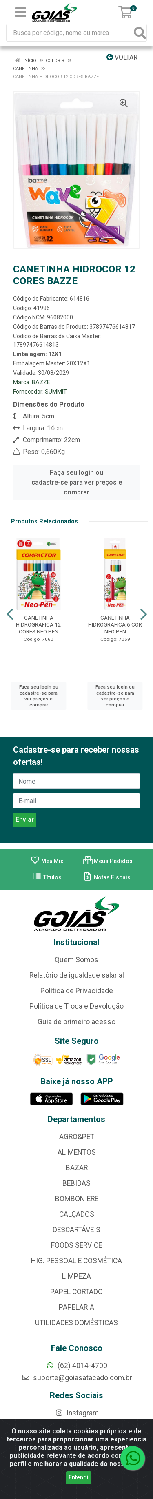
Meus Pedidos (108, 861)
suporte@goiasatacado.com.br (76, 1378)
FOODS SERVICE (76, 1245)
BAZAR (77, 1168)
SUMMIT (56, 391)
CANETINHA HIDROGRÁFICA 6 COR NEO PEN (115, 624)
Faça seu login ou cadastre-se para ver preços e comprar (76, 482)
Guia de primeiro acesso (76, 1022)
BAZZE (41, 382)
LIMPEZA (76, 1276)
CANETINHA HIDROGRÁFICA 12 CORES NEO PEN (38, 624)
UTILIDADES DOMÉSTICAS (76, 1323)
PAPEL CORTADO (76, 1292)
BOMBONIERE (76, 1199)
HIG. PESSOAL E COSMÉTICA (76, 1261)
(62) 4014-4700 (76, 1366)
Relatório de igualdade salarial (76, 975)
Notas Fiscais (107, 877)
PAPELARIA (76, 1307)
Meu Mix (46, 861)
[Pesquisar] (140, 32)
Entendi (79, 1477)
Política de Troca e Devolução (76, 1006)
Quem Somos (76, 960)
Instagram (77, 1413)
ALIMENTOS (77, 1152)
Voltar (121, 57)
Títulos (47, 877)
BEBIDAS (76, 1183)
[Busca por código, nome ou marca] (70, 32)
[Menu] (20, 12)
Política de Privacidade (76, 991)
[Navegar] (10, 614)
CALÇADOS (76, 1214)
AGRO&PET (76, 1137)
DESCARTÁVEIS (76, 1230)
